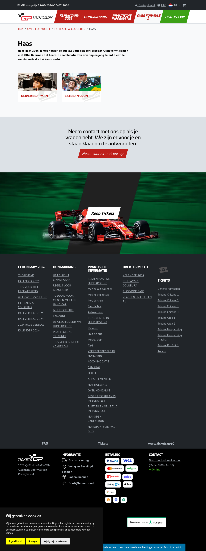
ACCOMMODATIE (98, 361)
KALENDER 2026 (28, 281)
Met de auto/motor (100, 289)
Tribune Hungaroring (170, 329)
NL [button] (173, 5)
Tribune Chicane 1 (168, 294)
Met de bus (94, 306)
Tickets (103, 443)
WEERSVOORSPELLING (32, 297)
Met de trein (95, 300)
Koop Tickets (103, 213)
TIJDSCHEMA (26, 275)
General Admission (169, 288)
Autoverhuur (95, 312)
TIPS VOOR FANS (133, 291)
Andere (162, 351)
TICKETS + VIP (175, 17)
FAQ (45, 443)
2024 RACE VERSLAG (31, 324)
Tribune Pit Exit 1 (168, 345)
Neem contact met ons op (103, 153)
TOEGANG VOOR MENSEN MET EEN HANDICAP (64, 300)
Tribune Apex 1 (166, 317)
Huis (20, 29)
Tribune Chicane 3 (168, 306)
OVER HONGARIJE (99, 390)
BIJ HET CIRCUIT (63, 310)
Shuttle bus (95, 334)
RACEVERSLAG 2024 (31, 319)
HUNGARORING (96, 17)
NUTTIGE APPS (97, 384)
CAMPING (94, 367)
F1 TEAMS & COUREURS (69, 29)
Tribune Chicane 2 (168, 300)
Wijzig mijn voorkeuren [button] (55, 541)
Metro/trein (95, 339)
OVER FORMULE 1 (148, 16)
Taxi (90, 345)
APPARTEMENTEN (99, 379)
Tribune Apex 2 (166, 323)
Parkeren (93, 328)
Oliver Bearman (34, 96)
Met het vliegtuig (98, 294)
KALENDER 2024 (28, 330)
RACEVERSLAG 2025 (31, 313)
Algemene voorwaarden (32, 469)
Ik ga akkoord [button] (15, 541)
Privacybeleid (26, 474)
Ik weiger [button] (33, 541)
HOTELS (93, 373)
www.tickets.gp (161, 443)
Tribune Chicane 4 (168, 312)
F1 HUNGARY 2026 (69, 16)
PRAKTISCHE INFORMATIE (122, 16)
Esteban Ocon (76, 96)
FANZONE (59, 316)
